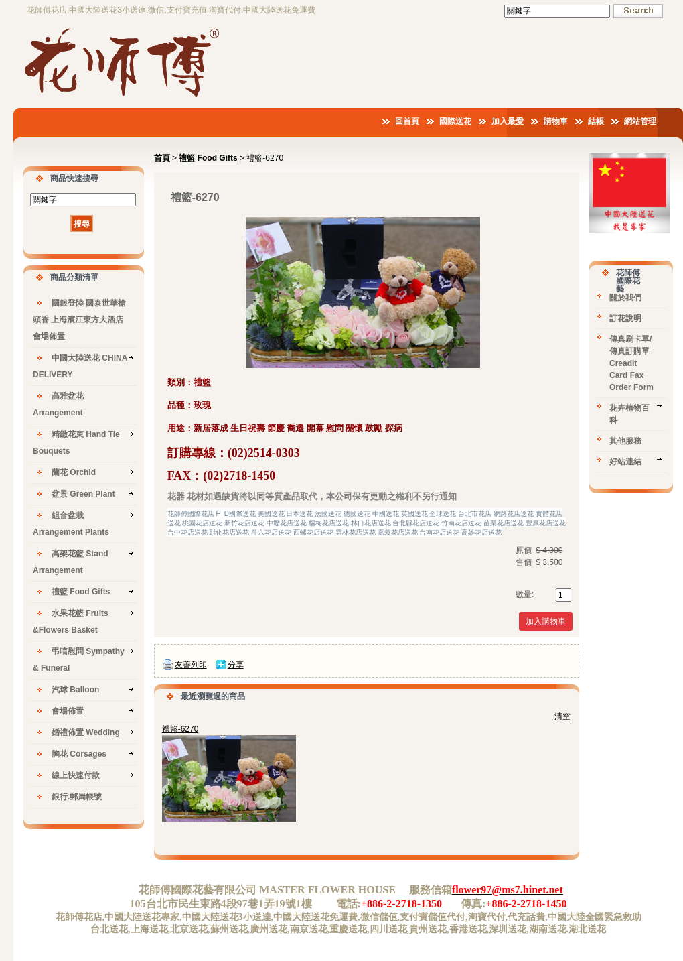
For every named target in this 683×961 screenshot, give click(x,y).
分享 (236, 664)
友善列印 (191, 664)
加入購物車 (546, 621)
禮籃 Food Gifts (209, 158)
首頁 (162, 158)
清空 (562, 716)
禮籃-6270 (180, 729)
